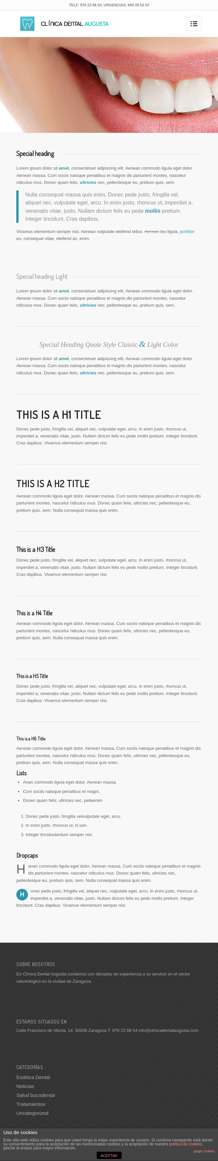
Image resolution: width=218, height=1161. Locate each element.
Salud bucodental (35, 1095)
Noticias (25, 1086)
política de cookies (185, 1144)
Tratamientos (30, 1104)
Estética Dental (33, 1077)
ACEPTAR (108, 1156)
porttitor (187, 231)
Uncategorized (32, 1113)
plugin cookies (204, 1151)
